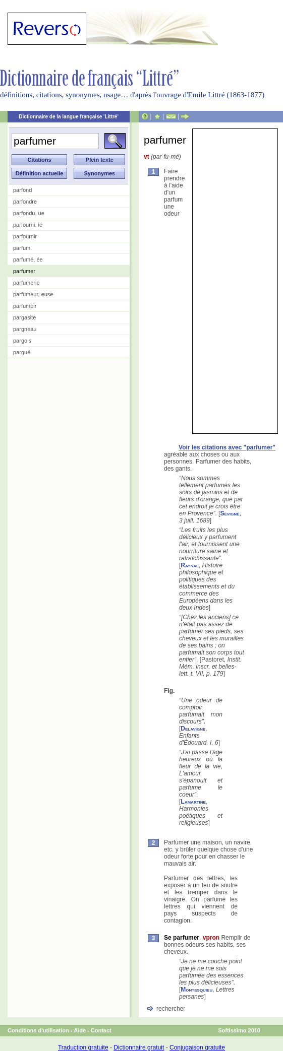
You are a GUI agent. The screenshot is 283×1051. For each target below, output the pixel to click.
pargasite (24, 317)
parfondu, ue (28, 213)
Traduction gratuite (83, 1047)
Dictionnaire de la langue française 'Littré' (69, 116)
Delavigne (193, 728)
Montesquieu (196, 989)
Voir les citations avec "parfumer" (227, 447)
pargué (21, 352)
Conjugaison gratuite (197, 1047)
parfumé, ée (28, 259)
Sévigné (229, 513)
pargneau (25, 329)
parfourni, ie (27, 225)
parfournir (25, 236)
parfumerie (26, 283)
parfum (21, 248)
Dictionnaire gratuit (139, 1047)
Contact (101, 1030)
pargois (22, 341)
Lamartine (193, 801)
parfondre (25, 202)
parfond (22, 190)
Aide (80, 1030)
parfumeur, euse (33, 294)
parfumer (24, 271)
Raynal (190, 565)
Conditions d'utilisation (38, 1030)
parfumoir (24, 306)
